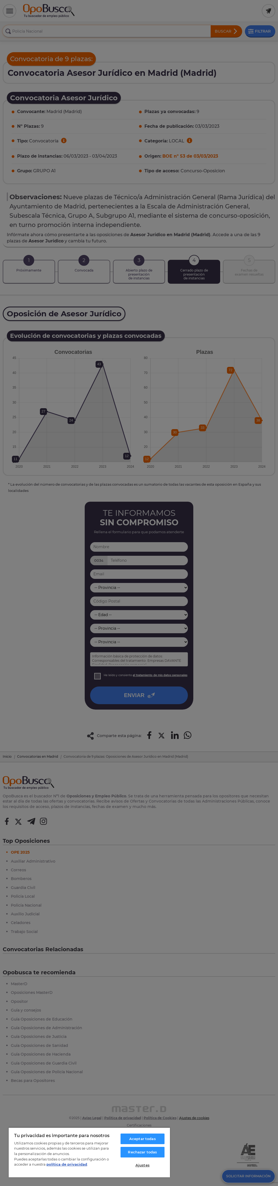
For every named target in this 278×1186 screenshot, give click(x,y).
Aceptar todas (142, 1139)
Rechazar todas (142, 1152)
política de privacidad (66, 1164)
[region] (89, 1152)
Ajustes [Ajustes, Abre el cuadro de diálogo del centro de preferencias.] (142, 1165)
